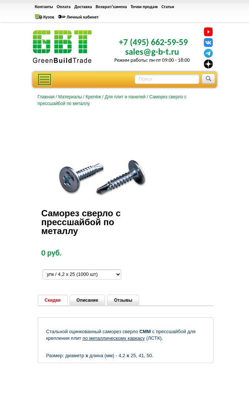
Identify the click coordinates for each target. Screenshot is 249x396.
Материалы (70, 96)
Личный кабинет (83, 17)
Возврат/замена (111, 6)
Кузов (48, 17)
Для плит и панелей (125, 96)
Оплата (63, 6)
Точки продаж (144, 6)
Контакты (44, 6)
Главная (46, 96)
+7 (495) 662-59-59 (153, 42)
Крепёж (93, 96)
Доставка (83, 6)
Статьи (168, 6)
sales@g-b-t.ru (152, 51)
